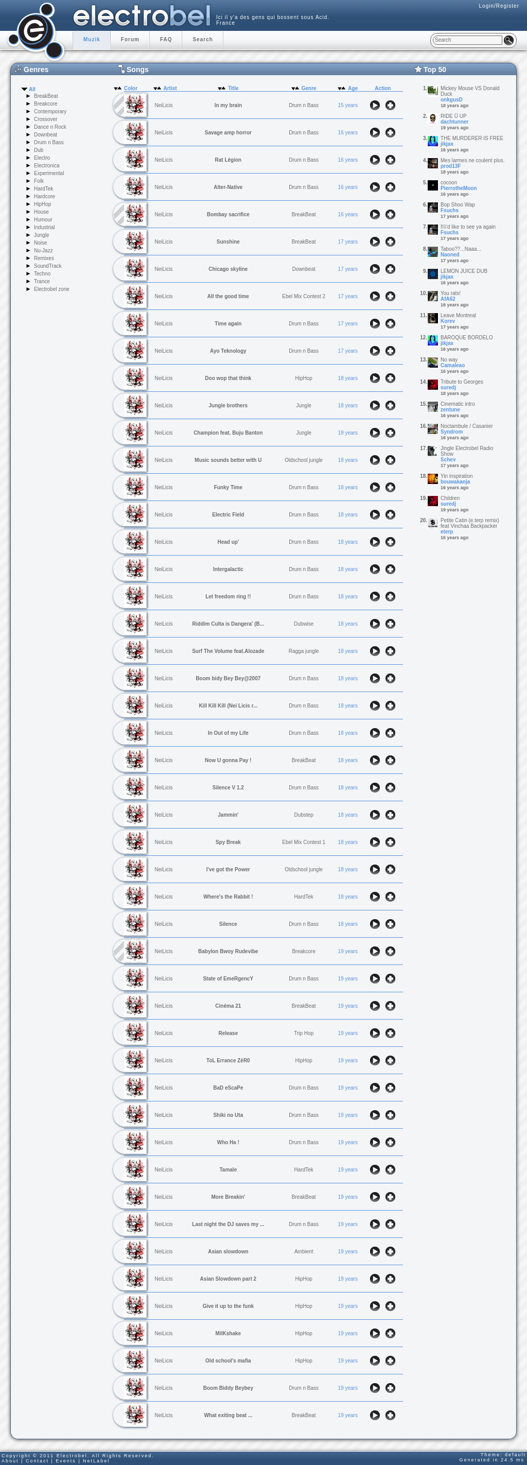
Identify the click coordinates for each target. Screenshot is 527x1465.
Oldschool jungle (304, 460)
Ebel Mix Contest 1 (303, 842)
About (10, 1460)
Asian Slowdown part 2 (228, 1279)
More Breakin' (228, 1197)
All (32, 89)
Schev (448, 459)
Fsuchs (450, 210)
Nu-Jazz (43, 250)
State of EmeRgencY (228, 978)
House (41, 212)
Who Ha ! (228, 1142)
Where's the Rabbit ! (228, 897)
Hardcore (44, 196)
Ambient (303, 1251)
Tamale (228, 1170)
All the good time (228, 296)
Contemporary (50, 111)
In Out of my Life (228, 733)
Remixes (44, 258)
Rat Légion (228, 160)
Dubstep (303, 815)
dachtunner (454, 122)
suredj (448, 387)
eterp (447, 532)
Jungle (41, 235)
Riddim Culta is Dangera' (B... (228, 624)
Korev (448, 321)
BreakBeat (46, 96)
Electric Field (228, 515)
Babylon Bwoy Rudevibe (228, 951)
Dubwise (303, 624)
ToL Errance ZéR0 (228, 1060)
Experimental (49, 173)
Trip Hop (303, 1033)
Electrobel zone (51, 289)
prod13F (451, 166)
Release (228, 1033)
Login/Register (499, 6)
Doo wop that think (228, 378)
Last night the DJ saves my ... (228, 1224)
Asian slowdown (228, 1251)
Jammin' (228, 815)
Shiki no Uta (228, 1115)
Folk (39, 181)
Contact (37, 1460)
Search (202, 39)
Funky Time (228, 487)
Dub (38, 150)
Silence (228, 924)
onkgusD (452, 99)
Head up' (228, 542)
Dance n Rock (50, 127)
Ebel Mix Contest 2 (303, 296)
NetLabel (96, 1460)
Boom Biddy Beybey (228, 1388)
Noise (40, 243)
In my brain (228, 105)
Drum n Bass (49, 142)
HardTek (43, 189)
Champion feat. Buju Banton (228, 433)
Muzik (91, 39)
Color (130, 88)
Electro (42, 158)
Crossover (46, 119)
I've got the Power (228, 869)
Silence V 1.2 (228, 787)
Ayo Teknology (228, 351)
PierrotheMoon (459, 188)
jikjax (447, 144)
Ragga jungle (304, 651)
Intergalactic (228, 569)
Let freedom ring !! (228, 596)
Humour (43, 219)
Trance (42, 281)
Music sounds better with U (228, 460)
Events (66, 1460)
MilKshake (228, 1333)
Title (233, 88)
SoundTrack (48, 266)
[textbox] (467, 40)
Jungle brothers (228, 405)
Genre (309, 88)
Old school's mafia (228, 1361)
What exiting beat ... (228, 1415)
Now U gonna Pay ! (228, 760)
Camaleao (453, 365)
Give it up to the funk (228, 1306)
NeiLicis (164, 105)
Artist (170, 88)
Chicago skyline (228, 269)
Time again (228, 323)
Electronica (46, 165)
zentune (450, 409)
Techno (42, 274)
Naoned (450, 254)
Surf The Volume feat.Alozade (228, 651)
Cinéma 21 (228, 1006)
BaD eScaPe (228, 1088)
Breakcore (46, 104)
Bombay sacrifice (228, 214)
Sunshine (228, 242)
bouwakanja (455, 482)
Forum (130, 39)
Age (353, 88)
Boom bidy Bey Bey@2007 (228, 678)
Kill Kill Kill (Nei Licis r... (228, 706)
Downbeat (45, 134)
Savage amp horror (228, 132)
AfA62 (448, 299)
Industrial (44, 227)
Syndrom (452, 432)
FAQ (166, 39)
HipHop (42, 204)
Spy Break (228, 842)
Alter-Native (228, 187)
